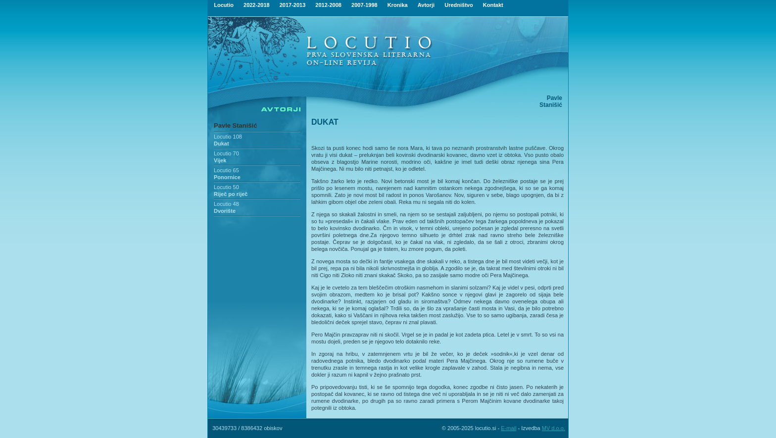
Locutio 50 (226, 187)
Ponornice (227, 177)
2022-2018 (256, 5)
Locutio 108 (228, 137)
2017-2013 (293, 5)
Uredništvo (458, 5)
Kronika (398, 5)
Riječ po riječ (230, 194)
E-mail (508, 428)
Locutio (224, 5)
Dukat (221, 143)
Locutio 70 (226, 153)
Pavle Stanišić (235, 125)
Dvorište (225, 211)
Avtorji (426, 5)
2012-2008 (328, 5)
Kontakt (493, 5)
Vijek (220, 160)
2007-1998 (364, 5)
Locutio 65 (226, 170)
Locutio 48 (226, 204)
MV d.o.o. (553, 428)
